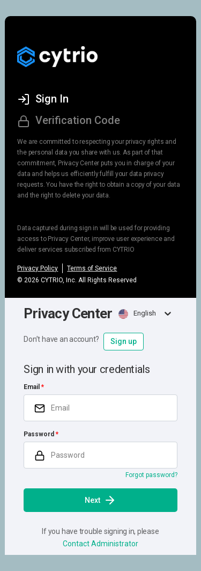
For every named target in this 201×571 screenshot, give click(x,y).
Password (39, 434)
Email (32, 387)
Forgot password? (151, 475)
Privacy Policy (37, 268)
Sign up (123, 341)
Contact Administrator (100, 543)
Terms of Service (92, 268)
